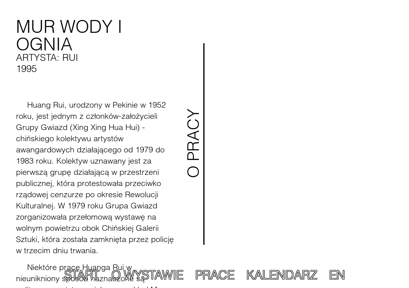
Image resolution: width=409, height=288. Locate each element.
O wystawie (147, 275)
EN (337, 275)
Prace (214, 275)
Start (81, 275)
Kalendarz (281, 275)
